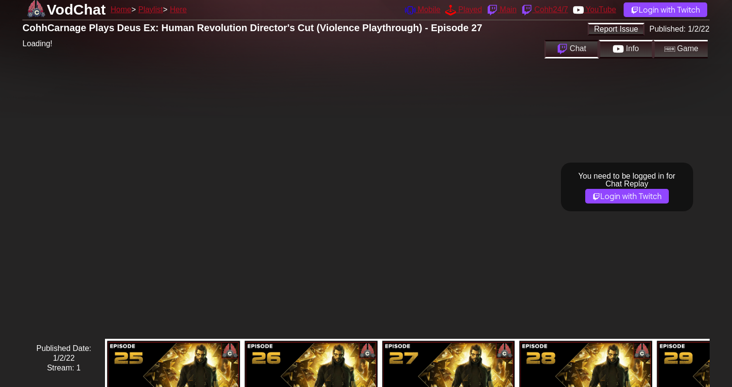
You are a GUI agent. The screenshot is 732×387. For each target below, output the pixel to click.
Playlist (150, 9)
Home (120, 9)
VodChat (76, 9)
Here (178, 9)
